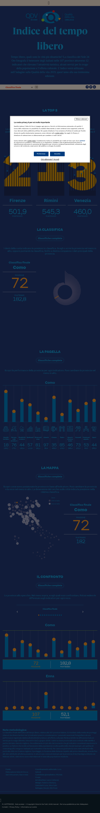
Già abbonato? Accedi (50, 159)
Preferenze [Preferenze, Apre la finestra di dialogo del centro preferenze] (41, 154)
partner (82, 140)
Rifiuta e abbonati (81, 119)
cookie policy (59, 133)
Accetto (57, 154)
